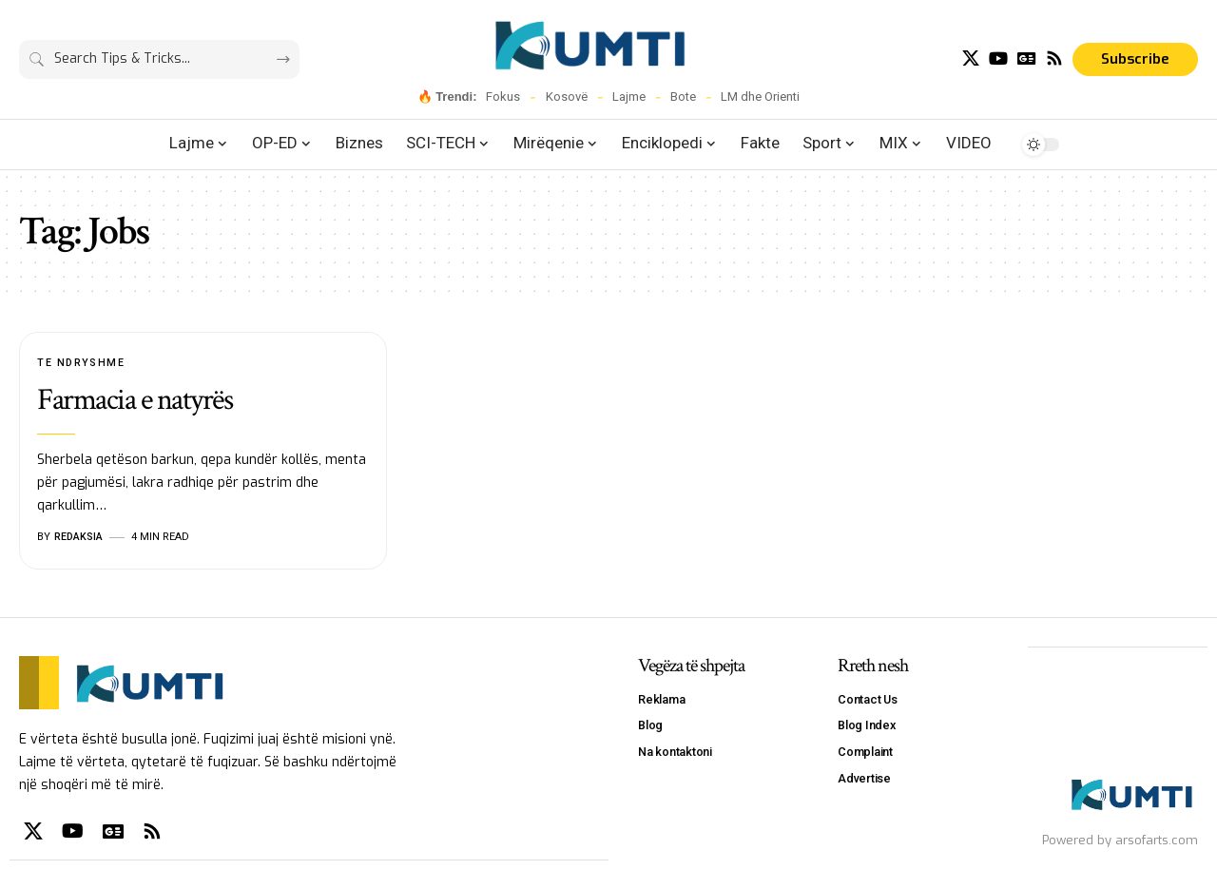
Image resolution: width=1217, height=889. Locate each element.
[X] (970, 58)
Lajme (629, 96)
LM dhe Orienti (760, 96)
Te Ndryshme (81, 363)
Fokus (503, 96)
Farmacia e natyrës (134, 400)
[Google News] (1027, 58)
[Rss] (1054, 58)
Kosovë (567, 96)
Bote (683, 96)
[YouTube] (998, 58)
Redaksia (79, 537)
